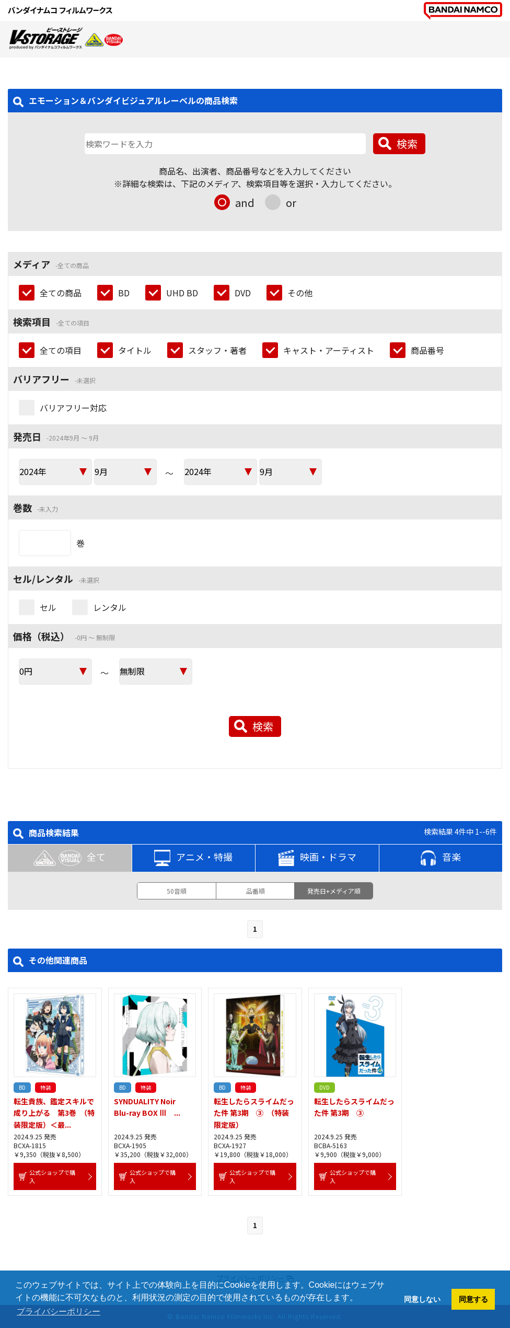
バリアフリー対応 (73, 407)
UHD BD (182, 292)
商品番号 (427, 350)
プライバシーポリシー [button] (58, 1311)
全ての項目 (61, 350)
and (244, 202)
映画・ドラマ (317, 858)
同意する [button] (473, 1299)
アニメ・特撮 (193, 858)
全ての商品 (61, 292)
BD (124, 292)
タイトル (135, 350)
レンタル (109, 607)
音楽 (440, 858)
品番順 (255, 890)
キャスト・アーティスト (328, 350)
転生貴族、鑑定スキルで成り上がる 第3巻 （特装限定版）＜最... (54, 1113)
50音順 (177, 890)
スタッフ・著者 (217, 350)
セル (48, 607)
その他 (299, 292)
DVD (243, 292)
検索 (407, 143)
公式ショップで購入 (52, 1176)
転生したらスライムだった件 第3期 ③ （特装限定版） (254, 1113)
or (291, 202)
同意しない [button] (422, 1299)
